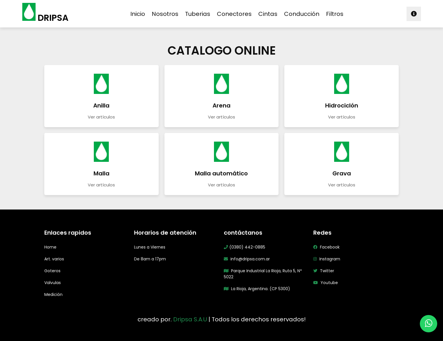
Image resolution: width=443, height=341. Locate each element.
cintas (267, 14)
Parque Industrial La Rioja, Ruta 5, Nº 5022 (263, 274)
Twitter (323, 271)
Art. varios (54, 259)
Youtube (325, 283)
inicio (137, 14)
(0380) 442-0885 (244, 247)
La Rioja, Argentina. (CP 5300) (257, 289)
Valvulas (52, 283)
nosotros (165, 14)
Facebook (326, 247)
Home (50, 247)
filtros (334, 14)
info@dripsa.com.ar (247, 259)
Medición (53, 294)
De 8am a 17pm (150, 259)
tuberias (197, 14)
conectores (234, 14)
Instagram (326, 259)
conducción (301, 14)
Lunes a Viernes (149, 247)
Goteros (52, 271)
